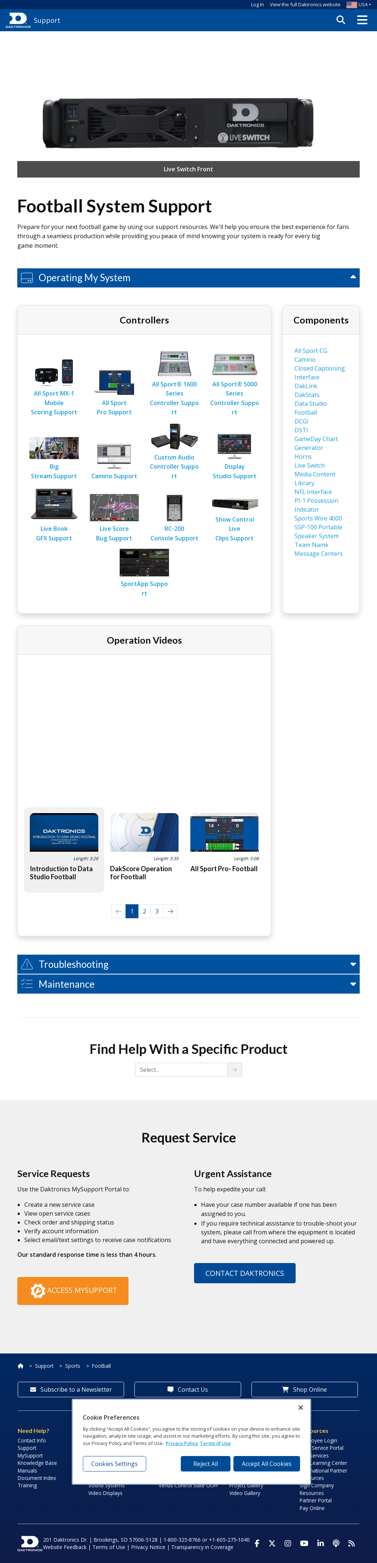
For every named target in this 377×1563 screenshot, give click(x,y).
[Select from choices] (181, 1070)
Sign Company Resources (317, 1489)
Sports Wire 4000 (318, 518)
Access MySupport (73, 1291)
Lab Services (314, 1455)
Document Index (37, 1477)
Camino (305, 359)
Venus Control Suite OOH (188, 1485)
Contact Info (32, 1440)
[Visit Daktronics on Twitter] (272, 1543)
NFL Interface (313, 492)
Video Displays (105, 1492)
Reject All (205, 1464)
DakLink (306, 386)
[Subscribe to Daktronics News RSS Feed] (351, 1543)
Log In (257, 4)
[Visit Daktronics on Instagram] (288, 1543)
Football (101, 1365)
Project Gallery (246, 1485)
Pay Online (312, 1508)
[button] (362, 20)
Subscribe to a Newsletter (71, 1389)
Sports (72, 1365)
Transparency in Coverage (202, 1547)
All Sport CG (311, 351)
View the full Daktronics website (305, 4)
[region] (191, 1442)
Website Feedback (65, 1547)
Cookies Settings (114, 1464)
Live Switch (310, 465)
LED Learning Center (323, 1462)
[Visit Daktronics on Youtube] (304, 1543)
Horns (303, 457)
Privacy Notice (148, 1547)
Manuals (27, 1470)
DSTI (301, 430)
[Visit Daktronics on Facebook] (257, 1543)
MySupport (30, 1455)
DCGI (302, 421)
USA (357, 4)
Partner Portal (316, 1500)
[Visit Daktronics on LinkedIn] (320, 1543)
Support (44, 1365)
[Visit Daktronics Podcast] (336, 1543)
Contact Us (188, 1389)
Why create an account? (257, 79)
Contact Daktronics (244, 1273)
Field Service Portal (321, 1447)
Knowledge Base (37, 1462)
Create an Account (273, 71)
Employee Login (318, 1440)
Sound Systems (106, 1485)
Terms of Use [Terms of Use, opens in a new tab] (215, 1443)
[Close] (301, 1407)
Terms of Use (108, 1547)
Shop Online (304, 1389)
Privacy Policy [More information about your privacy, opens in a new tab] (182, 1443)
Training (27, 1485)
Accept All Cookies (267, 1464)
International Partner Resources (323, 1474)
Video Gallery (244, 1492)
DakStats (307, 395)
